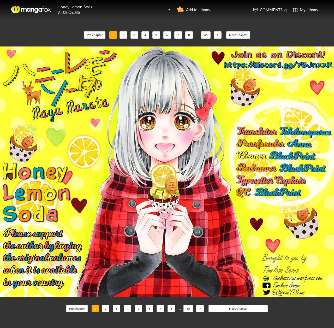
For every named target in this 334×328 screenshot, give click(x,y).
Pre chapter (95, 35)
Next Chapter (238, 35)
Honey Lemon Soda (75, 6)
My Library (309, 9)
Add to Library (198, 9)
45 (206, 35)
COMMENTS (273, 9)
